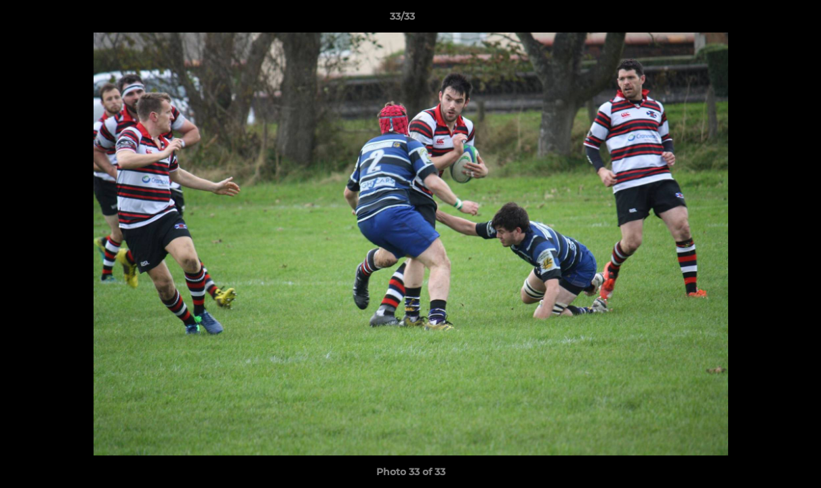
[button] (764, 20)
